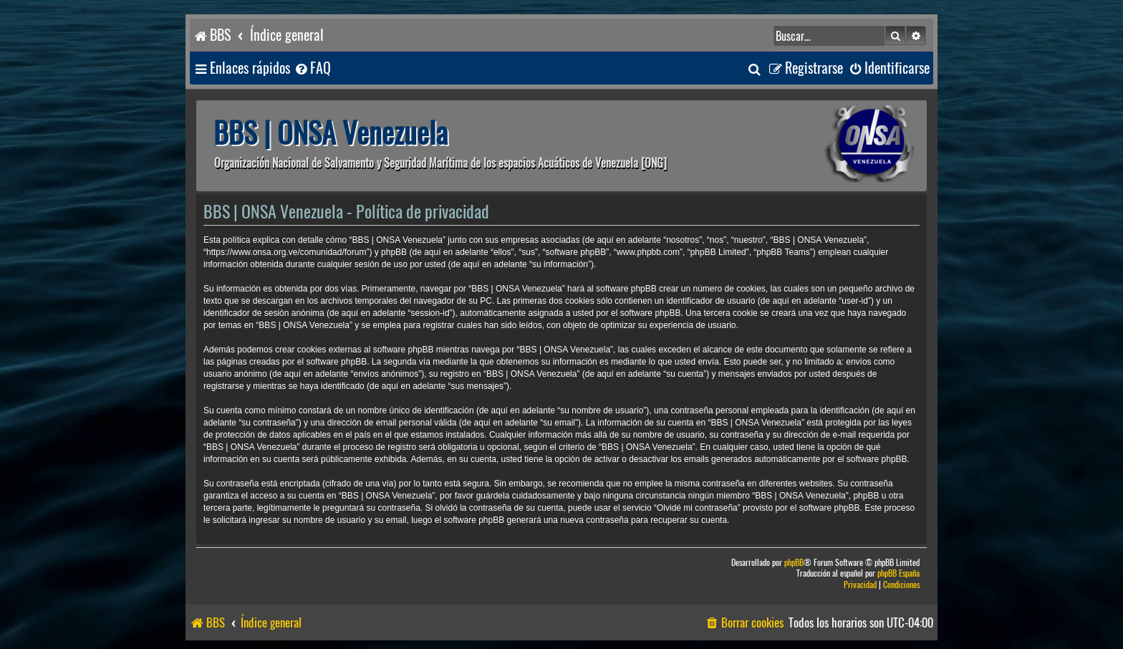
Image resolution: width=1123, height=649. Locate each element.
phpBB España (898, 573)
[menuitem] (312, 68)
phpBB (794, 562)
